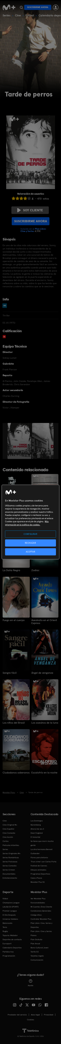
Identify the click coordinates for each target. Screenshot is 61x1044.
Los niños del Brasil (14, 722)
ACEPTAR (30, 552)
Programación (9, 956)
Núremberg (36, 825)
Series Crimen (9, 870)
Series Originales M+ (11, 853)
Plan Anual (35, 943)
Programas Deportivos (40, 874)
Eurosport (7, 943)
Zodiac (35, 570)
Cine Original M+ (10, 825)
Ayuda (30, 983)
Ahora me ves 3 (37, 829)
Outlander (35, 853)
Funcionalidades (38, 903)
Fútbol (29, 15)
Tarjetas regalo (37, 956)
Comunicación (37, 960)
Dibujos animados (38, 870)
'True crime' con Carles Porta (43, 861)
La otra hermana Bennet (41, 849)
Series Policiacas (10, 861)
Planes (33, 935)
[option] (19, 441)
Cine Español (8, 829)
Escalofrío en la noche (44, 772)
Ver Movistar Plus (38, 898)
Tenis (5, 927)
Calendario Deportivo (12, 948)
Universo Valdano (10, 919)
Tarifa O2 (35, 952)
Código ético (36, 915)
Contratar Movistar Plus (41, 919)
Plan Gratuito (36, 939)
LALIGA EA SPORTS (11, 907)
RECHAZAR (30, 543)
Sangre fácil (10, 672)
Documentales (9, 874)
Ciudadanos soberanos (16, 772)
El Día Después (9, 915)
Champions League (11, 903)
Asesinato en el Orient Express (44, 622)
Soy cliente (30, 210)
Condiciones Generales (41, 911)
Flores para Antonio (39, 857)
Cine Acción (8, 837)
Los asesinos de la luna (44, 722)
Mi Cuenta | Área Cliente (41, 907)
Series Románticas (11, 857)
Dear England (37, 833)
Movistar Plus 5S (38, 882)
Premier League (10, 911)
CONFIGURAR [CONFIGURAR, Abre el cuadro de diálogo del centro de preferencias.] (30, 534)
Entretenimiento (10, 878)
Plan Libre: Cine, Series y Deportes (41, 925)
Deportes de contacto (12, 939)
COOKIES (30, 1019)
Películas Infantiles (11, 845)
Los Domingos (37, 821)
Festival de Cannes (39, 866)
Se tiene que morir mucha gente (42, 843)
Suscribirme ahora (37, 7)
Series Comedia (9, 866)
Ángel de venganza (42, 672)
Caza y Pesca (36, 878)
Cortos (5, 841)
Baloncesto (7, 923)
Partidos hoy (8, 952)
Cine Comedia (9, 833)
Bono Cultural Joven (39, 948)
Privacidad (48, 1015)
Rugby (5, 931)
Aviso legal (35, 1015)
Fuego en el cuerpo (14, 620)
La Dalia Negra (11, 570)
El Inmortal (35, 837)
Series (6, 15)
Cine (18, 15)
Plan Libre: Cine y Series (41, 931)
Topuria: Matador (10, 935)
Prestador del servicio (17, 1015)
